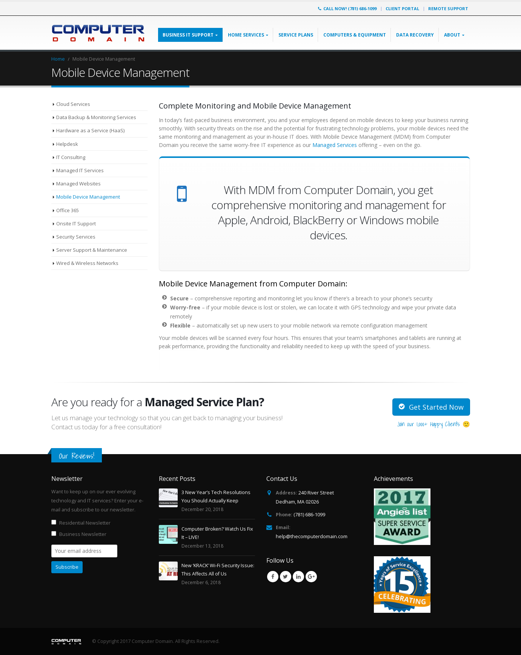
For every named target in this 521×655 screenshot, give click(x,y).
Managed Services (335, 144)
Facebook (272, 576)
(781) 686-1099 (309, 514)
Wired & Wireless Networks (87, 263)
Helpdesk (67, 144)
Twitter (285, 576)
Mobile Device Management (88, 196)
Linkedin (298, 576)
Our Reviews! (76, 456)
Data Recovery (415, 35)
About (452, 35)
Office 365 (67, 210)
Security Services (75, 236)
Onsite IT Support (76, 223)
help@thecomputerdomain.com (311, 536)
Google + (311, 576)
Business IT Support (188, 35)
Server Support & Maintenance (91, 249)
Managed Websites (78, 183)
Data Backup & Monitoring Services (96, 117)
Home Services (246, 35)
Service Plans (295, 35)
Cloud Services (73, 104)
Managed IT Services (80, 170)
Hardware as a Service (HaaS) (90, 130)
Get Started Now (431, 407)
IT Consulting (70, 157)
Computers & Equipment (354, 35)
